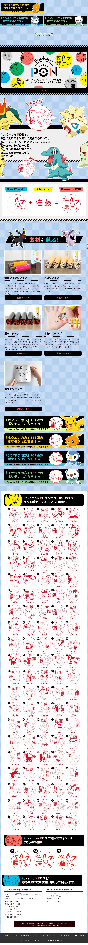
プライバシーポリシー (50, 935)
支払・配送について (10, 935)
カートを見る (80, 935)
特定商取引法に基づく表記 (29, 935)
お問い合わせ (66, 935)
